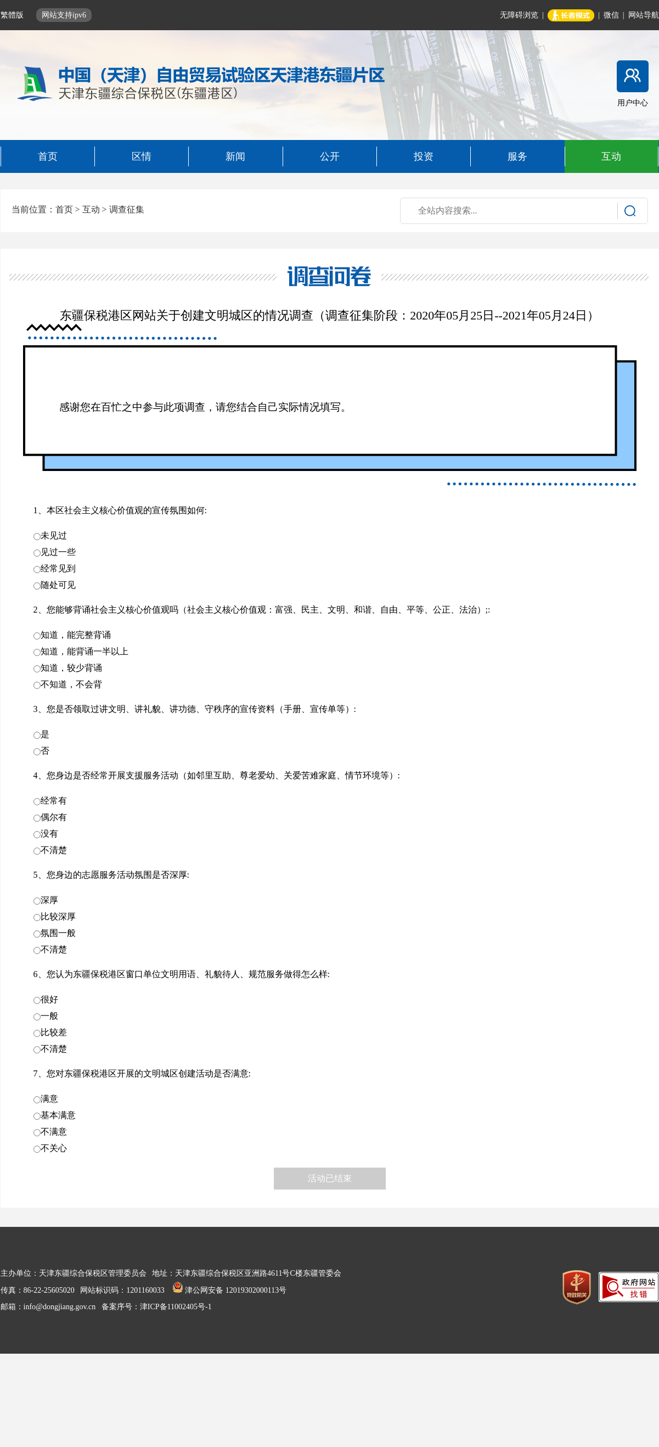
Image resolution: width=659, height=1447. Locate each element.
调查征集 (126, 209)
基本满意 (58, 1115)
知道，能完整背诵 (76, 635)
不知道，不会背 (71, 684)
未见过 (54, 535)
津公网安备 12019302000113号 (229, 1290)
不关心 (54, 1148)
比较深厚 (58, 916)
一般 (49, 1015)
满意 (49, 1098)
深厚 (49, 900)
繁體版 (13, 15)
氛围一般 (58, 933)
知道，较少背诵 (71, 667)
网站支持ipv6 (64, 15)
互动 (91, 209)
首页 (64, 209)
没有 (49, 833)
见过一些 (58, 552)
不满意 (54, 1131)
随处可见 (58, 585)
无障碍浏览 (519, 15)
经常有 (54, 800)
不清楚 (54, 850)
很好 (49, 999)
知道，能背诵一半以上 (84, 651)
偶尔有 (54, 817)
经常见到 (58, 568)
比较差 (54, 1032)
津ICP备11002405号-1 (176, 1307)
